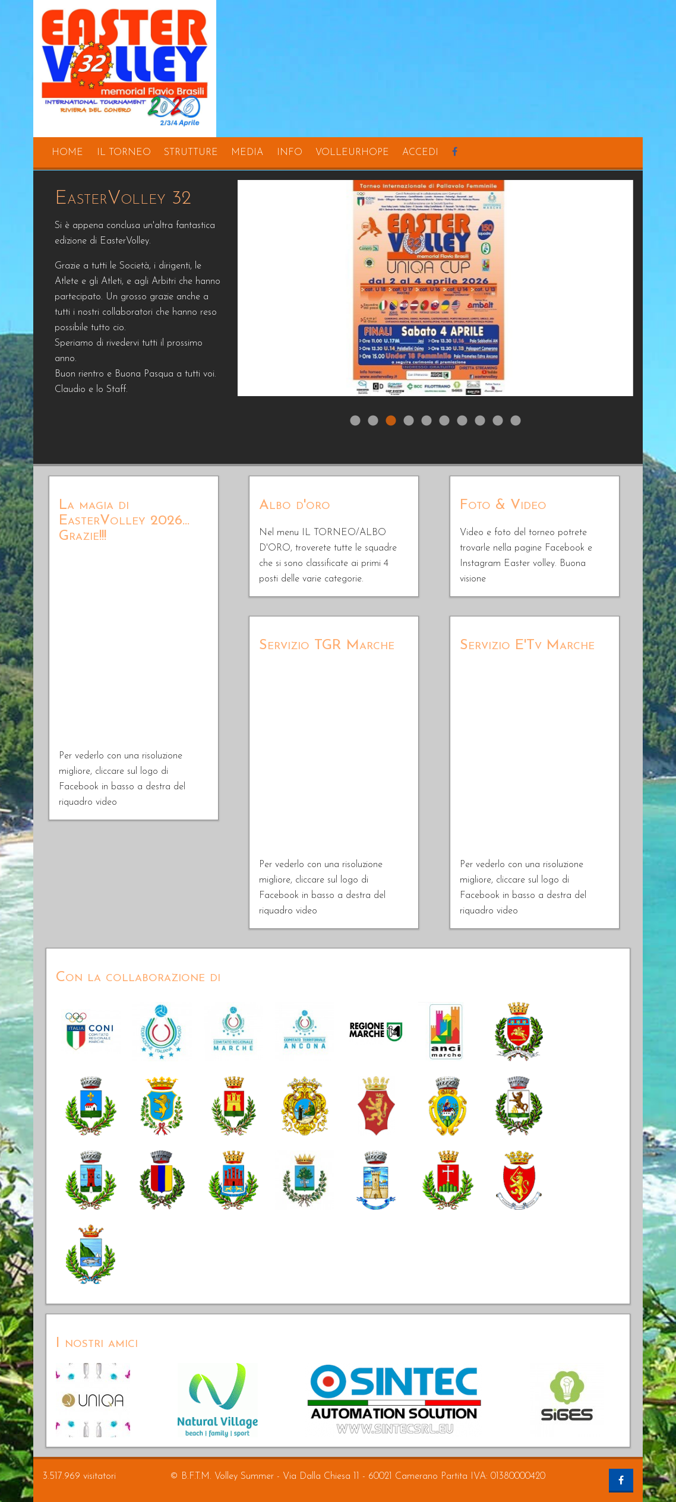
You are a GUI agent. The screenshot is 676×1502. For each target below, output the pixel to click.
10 (516, 421)
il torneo (124, 152)
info (289, 152)
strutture (191, 152)
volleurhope (352, 152)
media (247, 152)
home (67, 152)
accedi (420, 152)
